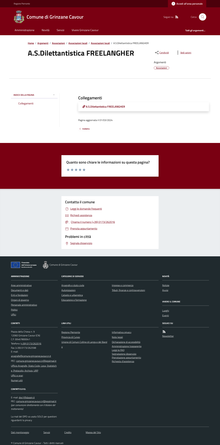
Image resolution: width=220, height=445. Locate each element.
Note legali (117, 337)
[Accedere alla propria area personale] (187, 3)
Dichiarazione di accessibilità (126, 342)
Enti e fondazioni (19, 295)
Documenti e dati (19, 290)
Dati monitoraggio (20, 432)
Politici (14, 310)
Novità (45, 30)
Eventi (165, 315)
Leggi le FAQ (118, 350)
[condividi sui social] (161, 52)
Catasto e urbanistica (72, 295)
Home (31, 43)
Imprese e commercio (122, 285)
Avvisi (165, 290)
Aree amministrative (21, 285)
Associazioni (58, 43)
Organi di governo (20, 300)
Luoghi (165, 310)
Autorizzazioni (68, 290)
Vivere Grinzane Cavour (85, 30)
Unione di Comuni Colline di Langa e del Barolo (84, 344)
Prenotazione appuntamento (126, 357)
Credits (67, 432)
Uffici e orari (17, 375)
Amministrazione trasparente (126, 346)
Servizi (60, 30)
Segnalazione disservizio (124, 354)
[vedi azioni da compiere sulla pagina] (183, 52)
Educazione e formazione (74, 300)
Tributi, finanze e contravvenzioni (128, 290)
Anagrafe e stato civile (72, 285)
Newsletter (168, 336)
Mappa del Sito (93, 432)
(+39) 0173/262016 (31, 343)
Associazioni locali (77, 43)
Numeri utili (17, 380)
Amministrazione (24, 30)
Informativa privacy (121, 332)
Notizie (165, 285)
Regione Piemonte (22, 3)
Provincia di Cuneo (70, 337)
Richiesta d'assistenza (123, 361)
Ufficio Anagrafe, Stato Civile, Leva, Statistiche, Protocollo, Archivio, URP (34, 368)
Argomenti (42, 43)
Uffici (13, 314)
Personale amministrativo (24, 305)
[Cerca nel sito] (201, 17)
